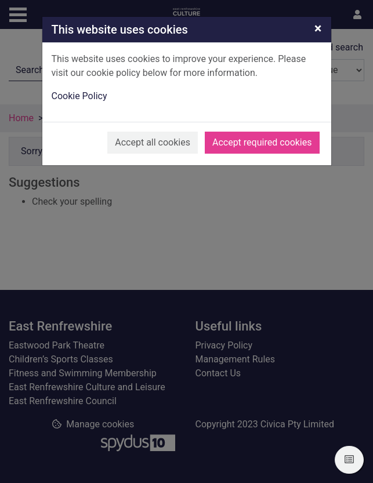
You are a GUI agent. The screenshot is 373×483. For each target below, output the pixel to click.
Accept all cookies (152, 142)
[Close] (318, 28)
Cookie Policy (79, 95)
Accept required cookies (262, 142)
